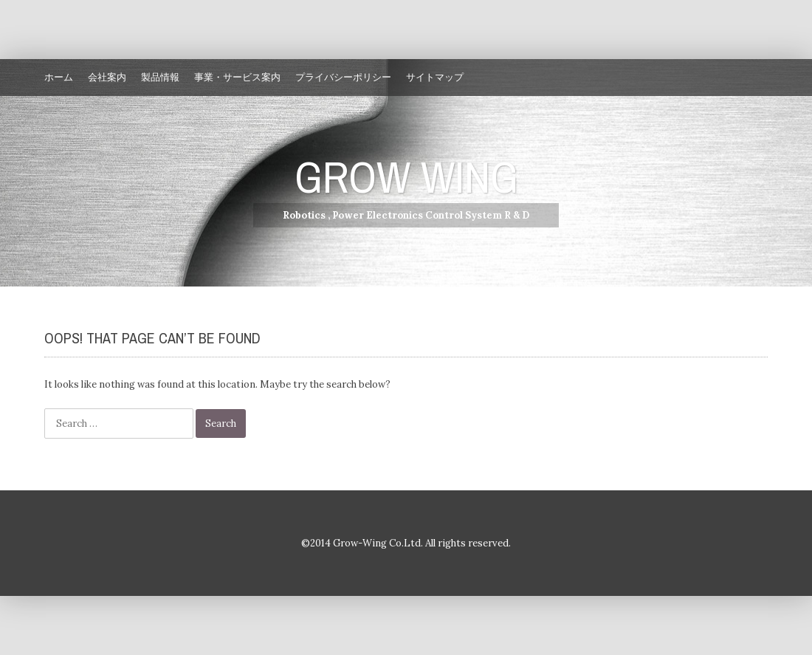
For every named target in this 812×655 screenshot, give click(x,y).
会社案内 (107, 77)
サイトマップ (435, 77)
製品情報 (160, 77)
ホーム (58, 77)
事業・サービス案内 (237, 77)
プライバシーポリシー (343, 77)
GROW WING (406, 177)
